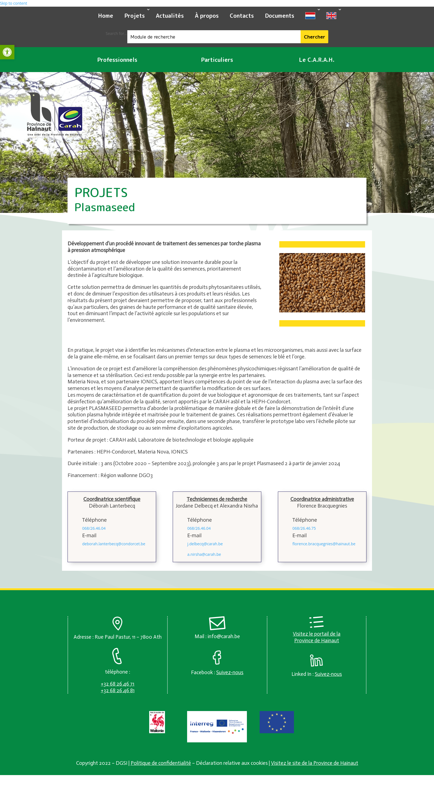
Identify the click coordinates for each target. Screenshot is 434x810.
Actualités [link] (170, 15)
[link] (7, 52)
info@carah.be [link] (224, 636)
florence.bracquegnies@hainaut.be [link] (324, 543)
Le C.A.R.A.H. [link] (316, 59)
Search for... (116, 33)
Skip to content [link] (13, 3)
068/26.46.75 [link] (304, 528)
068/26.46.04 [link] (94, 528)
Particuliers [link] (217, 59)
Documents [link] (279, 15)
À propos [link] (207, 15)
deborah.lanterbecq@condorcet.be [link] (113, 543)
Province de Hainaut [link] (316, 640)
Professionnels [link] (117, 59)
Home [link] (105, 15)
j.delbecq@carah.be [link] (205, 543)
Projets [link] (134, 15)
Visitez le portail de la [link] (316, 634)
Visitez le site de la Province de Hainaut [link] (314, 763)
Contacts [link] (242, 15)
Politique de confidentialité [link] (161, 763)
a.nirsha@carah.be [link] (204, 554)
